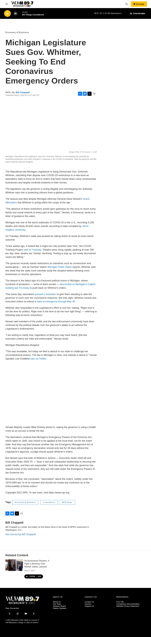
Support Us (89, 606)
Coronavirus (49, 502)
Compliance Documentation (128, 604)
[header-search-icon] (126, 4)
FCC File (120, 602)
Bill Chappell (23, 92)
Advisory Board (59, 606)
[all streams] (137, 13)
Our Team (57, 604)
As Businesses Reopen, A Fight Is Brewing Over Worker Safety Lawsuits (36, 564)
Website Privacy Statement (127, 606)
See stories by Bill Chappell (20, 534)
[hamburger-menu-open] (6, 4)
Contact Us (89, 602)
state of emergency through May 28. (56, 301)
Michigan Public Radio (60, 267)
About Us (57, 602)
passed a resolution (45, 294)
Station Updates (59, 608)
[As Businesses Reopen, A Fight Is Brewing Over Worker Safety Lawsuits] (14, 565)
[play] (7, 13)
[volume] (15, 14)
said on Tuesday (32, 249)
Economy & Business (17, 32)
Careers (88, 604)
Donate (140, 4)
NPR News (67, 502)
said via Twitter (38, 358)
